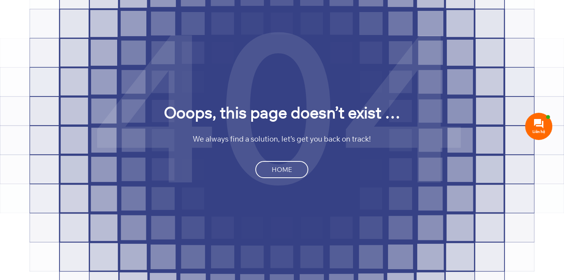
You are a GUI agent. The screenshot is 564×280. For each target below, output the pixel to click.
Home (282, 169)
